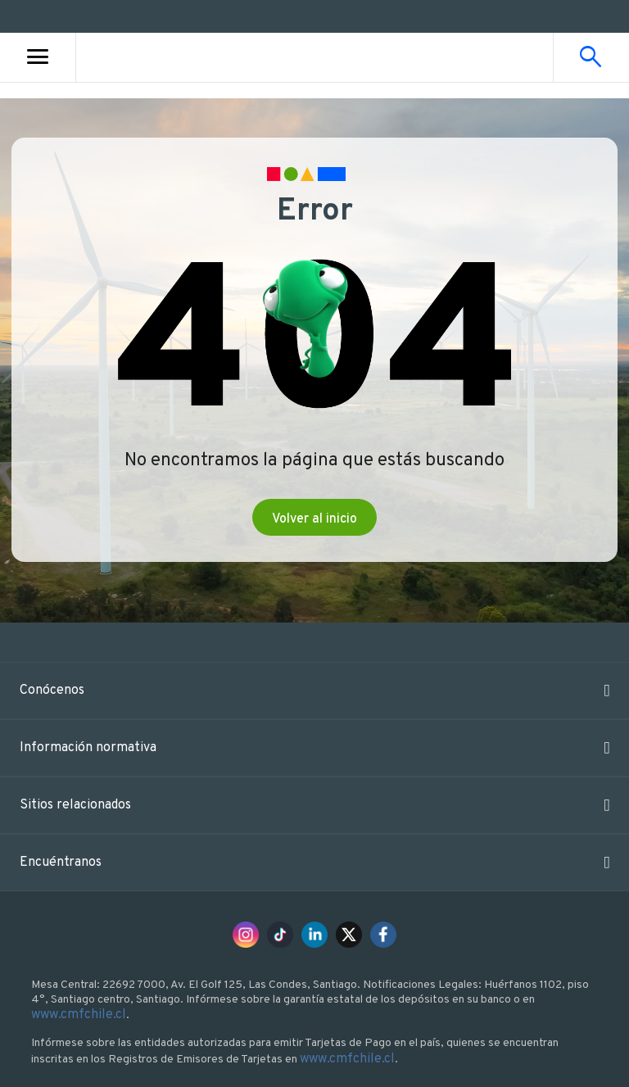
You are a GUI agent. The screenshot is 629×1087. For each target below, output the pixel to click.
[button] (314, 690)
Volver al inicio (314, 519)
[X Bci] (349, 934)
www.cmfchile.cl (93, 1015)
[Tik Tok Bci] (280, 934)
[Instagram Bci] (246, 934)
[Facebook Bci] (383, 934)
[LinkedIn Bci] (314, 934)
